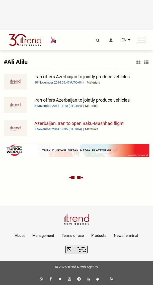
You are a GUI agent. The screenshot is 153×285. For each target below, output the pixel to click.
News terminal (126, 235)
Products (98, 235)
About (20, 235)
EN (123, 40)
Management (43, 235)
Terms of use (73, 235)
